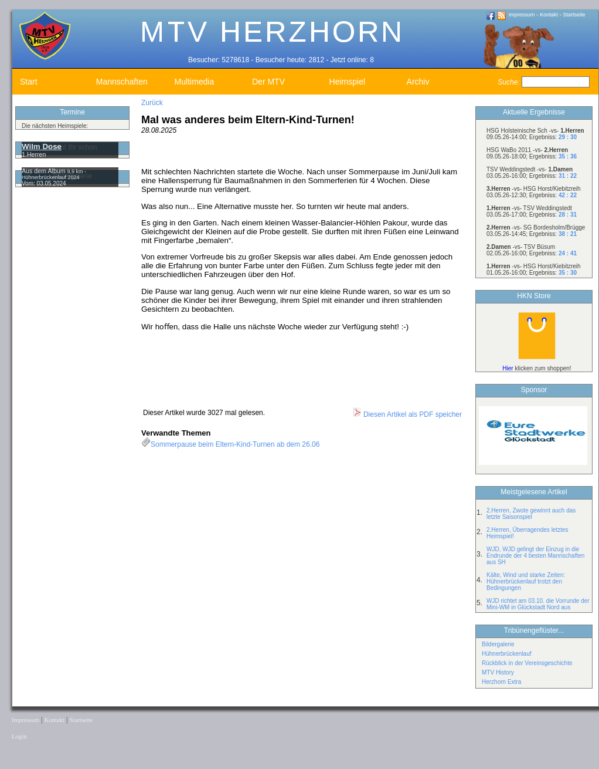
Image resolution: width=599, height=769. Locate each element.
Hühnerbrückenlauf (507, 653)
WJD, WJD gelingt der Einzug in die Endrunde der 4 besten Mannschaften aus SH (535, 555)
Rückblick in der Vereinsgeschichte (527, 663)
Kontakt (549, 15)
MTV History (498, 672)
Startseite (574, 15)
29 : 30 (568, 137)
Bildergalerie (498, 644)
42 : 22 (568, 195)
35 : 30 (568, 272)
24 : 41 (568, 253)
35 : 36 (568, 156)
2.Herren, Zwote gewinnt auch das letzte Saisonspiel (531, 513)
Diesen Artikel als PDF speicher (407, 414)
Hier (507, 368)
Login (19, 736)
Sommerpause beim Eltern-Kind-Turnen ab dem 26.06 (235, 444)
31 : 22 (568, 176)
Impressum (522, 15)
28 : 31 (568, 214)
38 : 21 (568, 234)
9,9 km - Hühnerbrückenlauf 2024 (54, 174)
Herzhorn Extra (501, 682)
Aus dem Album (44, 170)
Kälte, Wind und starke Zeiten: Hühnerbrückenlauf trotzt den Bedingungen (525, 581)
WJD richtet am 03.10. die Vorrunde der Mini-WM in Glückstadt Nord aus (538, 604)
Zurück (152, 103)
